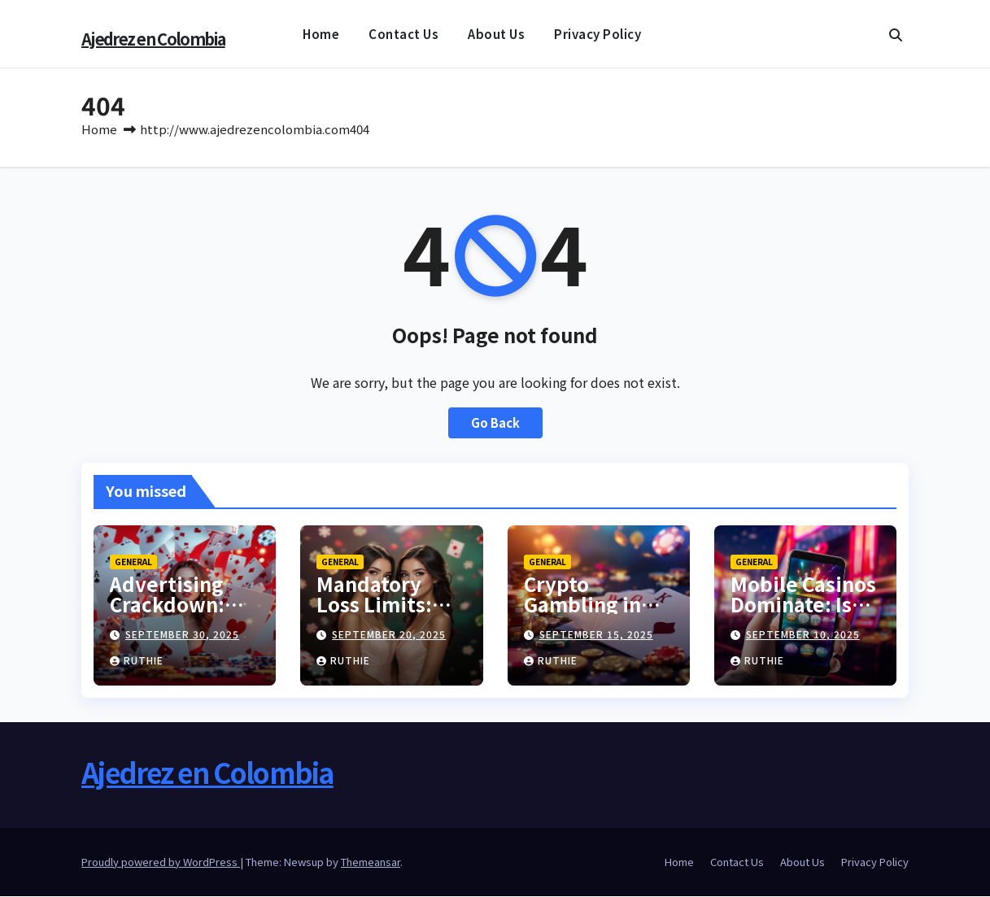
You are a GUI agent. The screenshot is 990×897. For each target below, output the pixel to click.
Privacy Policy (597, 33)
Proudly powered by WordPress (160, 862)
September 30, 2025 (182, 635)
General (133, 562)
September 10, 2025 (803, 635)
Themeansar (370, 862)
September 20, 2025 (389, 635)
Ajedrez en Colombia (153, 38)
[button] (895, 34)
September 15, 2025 (596, 635)
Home (321, 33)
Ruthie (137, 661)
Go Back (495, 423)
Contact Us (403, 33)
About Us (496, 33)
